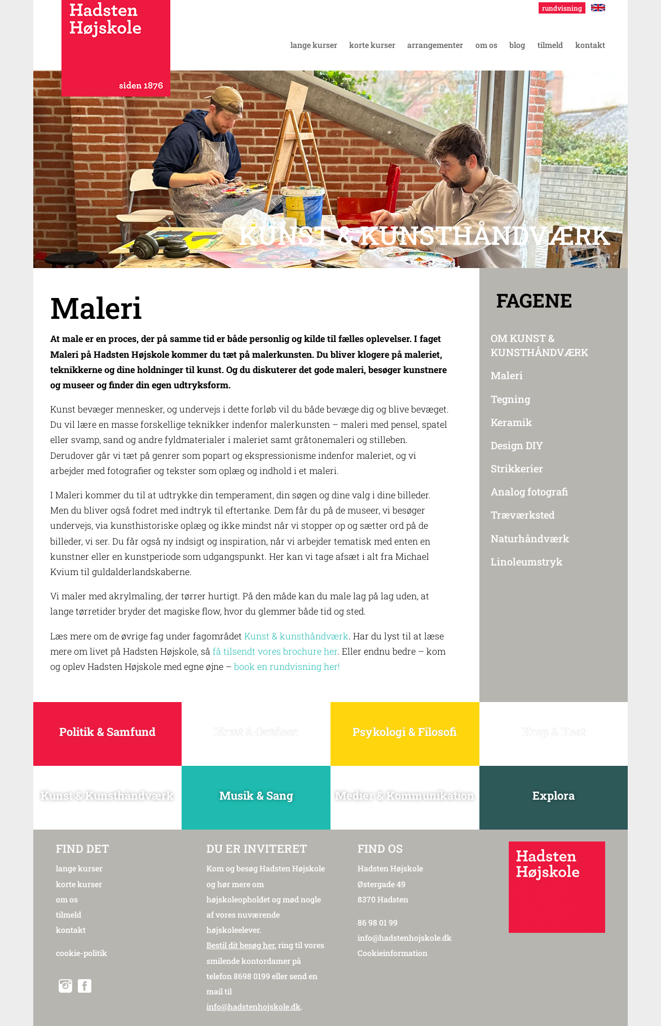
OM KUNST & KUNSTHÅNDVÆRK (539, 345)
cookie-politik (81, 953)
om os (67, 899)
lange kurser (79, 868)
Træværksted (523, 514)
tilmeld (68, 914)
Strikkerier (517, 468)
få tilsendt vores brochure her (275, 651)
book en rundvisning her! (287, 666)
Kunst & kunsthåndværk (296, 636)
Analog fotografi (529, 491)
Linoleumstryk (526, 561)
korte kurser (79, 884)
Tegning (510, 399)
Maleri (507, 375)
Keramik (511, 422)
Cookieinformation (393, 953)
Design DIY (517, 445)
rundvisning (562, 7)
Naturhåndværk (530, 538)
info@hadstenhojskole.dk (405, 937)
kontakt (71, 929)
